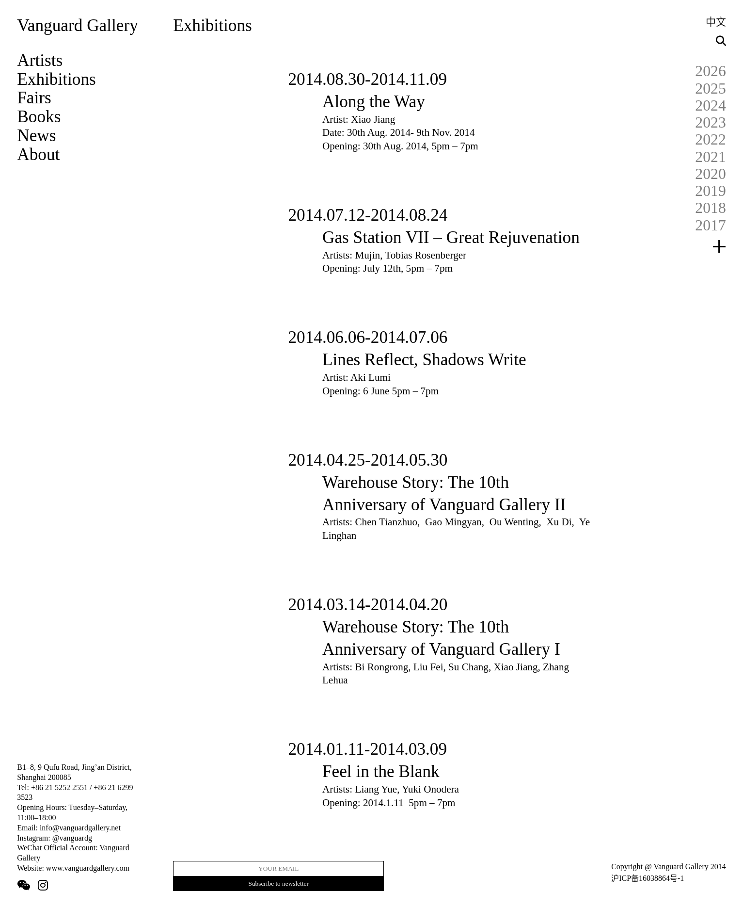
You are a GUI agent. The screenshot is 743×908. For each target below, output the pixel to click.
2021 (710, 156)
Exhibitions (56, 79)
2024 (710, 105)
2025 (710, 88)
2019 (710, 190)
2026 (710, 71)
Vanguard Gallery (77, 25)
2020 (710, 173)
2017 (710, 225)
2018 (710, 207)
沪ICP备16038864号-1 (647, 878)
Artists (40, 60)
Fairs (34, 97)
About (38, 154)
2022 (710, 139)
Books (39, 116)
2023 (710, 122)
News (36, 135)
